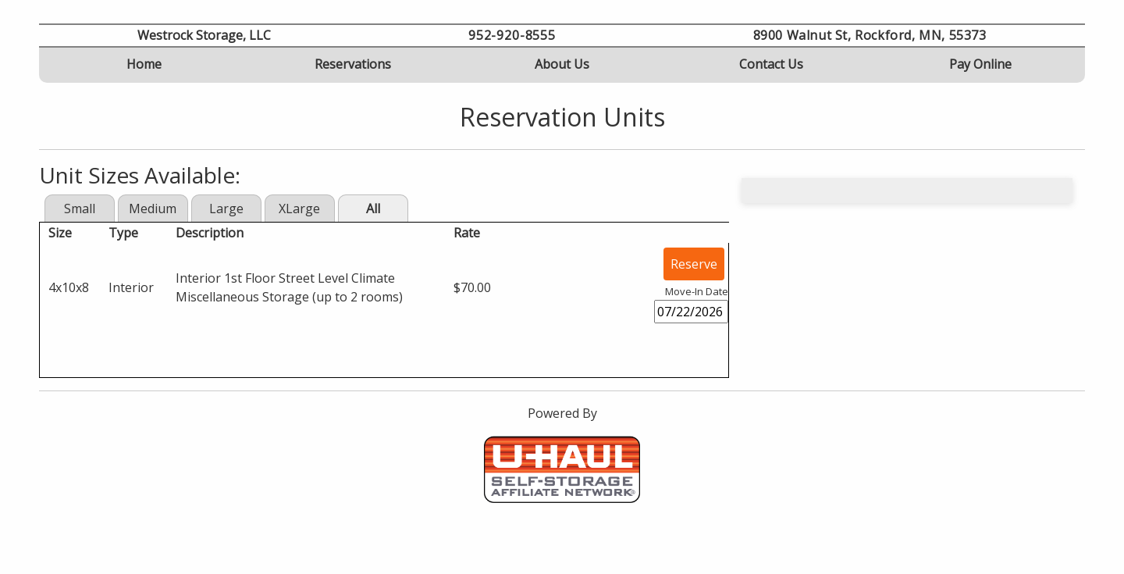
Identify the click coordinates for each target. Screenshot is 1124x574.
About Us (562, 64)
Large (226, 208)
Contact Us (771, 64)
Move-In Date (696, 291)
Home (144, 64)
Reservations (353, 64)
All (373, 208)
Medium (152, 208)
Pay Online (980, 64)
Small (79, 208)
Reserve (693, 264)
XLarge (299, 208)
